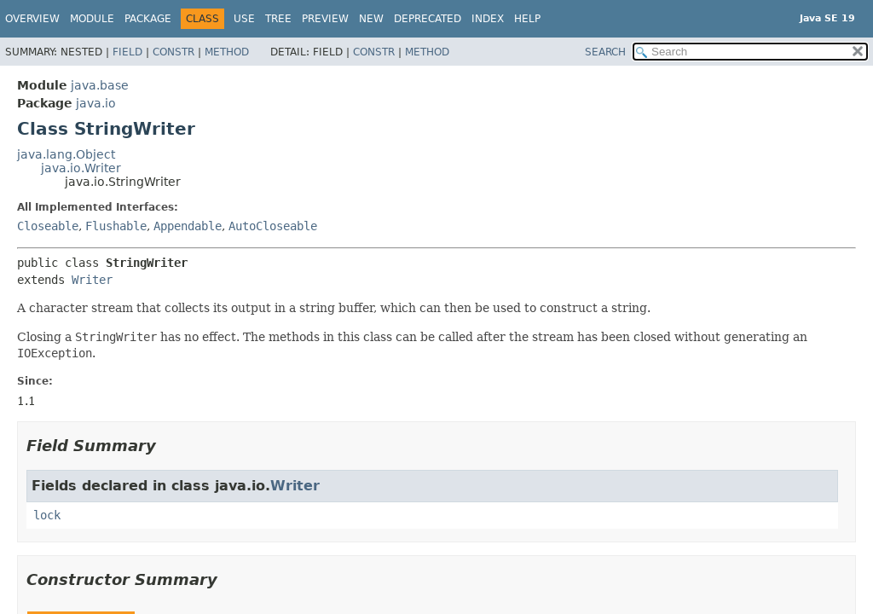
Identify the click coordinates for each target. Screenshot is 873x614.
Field (127, 52)
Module (92, 19)
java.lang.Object (66, 154)
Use (244, 19)
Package (147, 19)
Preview (325, 19)
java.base (100, 85)
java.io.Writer (81, 168)
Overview (32, 19)
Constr (173, 52)
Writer (92, 280)
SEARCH (605, 52)
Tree (278, 19)
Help (527, 19)
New (371, 19)
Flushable (116, 226)
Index (487, 19)
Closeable (47, 226)
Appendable (187, 226)
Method (227, 52)
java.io (96, 103)
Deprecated (427, 19)
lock (47, 515)
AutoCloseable (272, 226)
